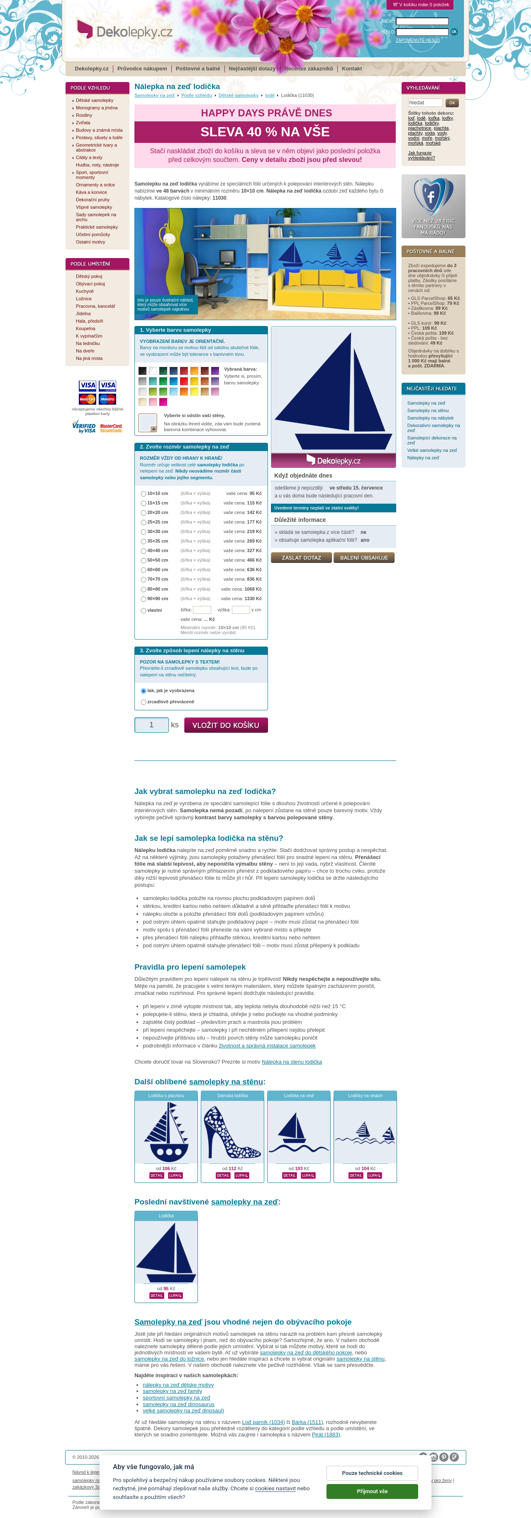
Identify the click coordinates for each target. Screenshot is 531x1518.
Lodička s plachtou (166, 1095)
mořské (433, 142)
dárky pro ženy (437, 1480)
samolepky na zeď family (172, 1391)
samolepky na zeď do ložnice (169, 1359)
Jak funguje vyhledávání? (421, 155)
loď (411, 118)
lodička (415, 123)
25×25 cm (157, 521)
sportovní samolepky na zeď (176, 1398)
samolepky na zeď (244, 1201)
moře (427, 137)
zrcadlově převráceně (170, 701)
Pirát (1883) (326, 1434)
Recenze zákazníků (309, 68)
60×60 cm (157, 569)
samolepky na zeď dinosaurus (178, 1404)
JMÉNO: (388, 21)
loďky (447, 118)
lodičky (431, 123)
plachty (415, 132)
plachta (441, 127)
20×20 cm (157, 512)
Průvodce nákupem (142, 68)
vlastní (154, 610)
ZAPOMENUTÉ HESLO (418, 40)
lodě (270, 95)
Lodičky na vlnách (365, 1095)
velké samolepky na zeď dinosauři (183, 1410)
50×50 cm (157, 559)
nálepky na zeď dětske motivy (178, 1385)
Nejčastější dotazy (252, 68)
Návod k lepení (88, 1472)
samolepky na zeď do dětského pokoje (306, 1352)
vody (442, 132)
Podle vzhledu (196, 95)
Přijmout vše (372, 1494)
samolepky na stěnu (226, 1081)
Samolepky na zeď (154, 95)
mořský (442, 137)
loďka (433, 118)
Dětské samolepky (238, 95)
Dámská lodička (232, 1095)
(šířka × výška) (195, 493)
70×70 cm (157, 579)
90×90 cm (157, 598)
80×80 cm (157, 588)
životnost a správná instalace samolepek (267, 1046)
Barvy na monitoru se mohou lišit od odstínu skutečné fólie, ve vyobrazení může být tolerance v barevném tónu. (200, 348)
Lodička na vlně (299, 1095)
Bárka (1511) (307, 1422)
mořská (415, 142)
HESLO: (388, 32)
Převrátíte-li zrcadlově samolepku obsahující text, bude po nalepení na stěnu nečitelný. (199, 668)
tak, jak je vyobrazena (171, 690)
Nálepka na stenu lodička (292, 1062)
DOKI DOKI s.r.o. (167, 1457)
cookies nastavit (275, 1492)
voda (430, 132)
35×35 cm (157, 540)
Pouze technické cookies (372, 1476)
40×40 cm (157, 550)
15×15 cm (157, 502)
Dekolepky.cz (92, 68)
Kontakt (352, 68)
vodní (413, 137)
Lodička (166, 1216)
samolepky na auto (92, 1480)
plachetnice (419, 127)
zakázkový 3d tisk (91, 1486)
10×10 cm (157, 493)
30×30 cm (157, 531)
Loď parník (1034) (263, 1422)
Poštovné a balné (198, 68)
